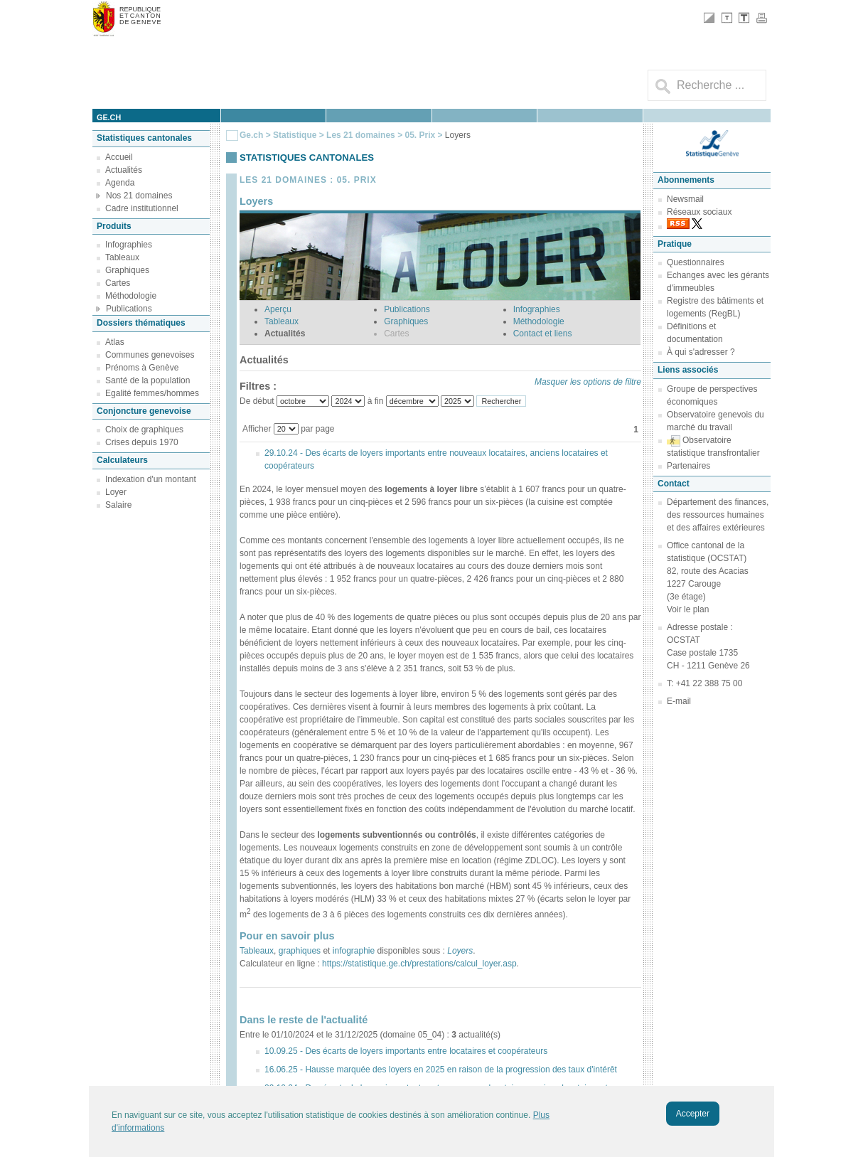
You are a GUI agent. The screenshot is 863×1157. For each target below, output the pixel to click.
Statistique (294, 135)
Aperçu (277, 309)
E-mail (679, 701)
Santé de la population (147, 380)
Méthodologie (130, 296)
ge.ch (109, 117)
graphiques (300, 951)
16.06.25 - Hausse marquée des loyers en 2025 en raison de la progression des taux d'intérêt (440, 1070)
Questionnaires (695, 262)
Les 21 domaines (360, 135)
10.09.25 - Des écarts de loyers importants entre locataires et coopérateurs (405, 1051)
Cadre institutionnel (141, 208)
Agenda (119, 183)
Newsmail (685, 199)
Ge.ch (251, 135)
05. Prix (420, 135)
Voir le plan (688, 609)
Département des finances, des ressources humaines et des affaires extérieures (717, 515)
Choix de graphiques (144, 429)
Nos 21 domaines (139, 196)
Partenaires (688, 466)
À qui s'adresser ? (701, 352)
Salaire (118, 505)
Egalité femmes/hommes (152, 393)
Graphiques (127, 270)
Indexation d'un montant (150, 479)
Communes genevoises (149, 355)
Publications (129, 309)
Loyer (116, 492)
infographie (354, 951)
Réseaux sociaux (699, 212)
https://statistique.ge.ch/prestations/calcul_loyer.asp (418, 964)
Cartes (117, 283)
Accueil (119, 157)
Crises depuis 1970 (141, 442)
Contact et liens (542, 333)
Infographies (128, 245)
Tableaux (122, 257)
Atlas (114, 342)
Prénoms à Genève (141, 368)
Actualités (123, 170)
